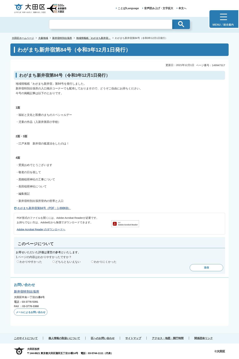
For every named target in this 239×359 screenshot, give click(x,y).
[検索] (110, 24)
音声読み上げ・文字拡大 (158, 8)
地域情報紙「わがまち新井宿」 (93, 38)
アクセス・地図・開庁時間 (168, 338)
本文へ (182, 8)
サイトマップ (133, 338)
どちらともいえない (68, 261)
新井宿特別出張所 (62, 38)
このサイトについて (26, 338)
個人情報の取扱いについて (64, 338)
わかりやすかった (31, 261)
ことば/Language (128, 8)
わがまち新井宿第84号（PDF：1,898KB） (44, 208)
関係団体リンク (203, 338)
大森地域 (43, 38)
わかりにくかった (105, 261)
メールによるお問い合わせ (30, 312)
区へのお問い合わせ (103, 338)
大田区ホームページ (23, 38)
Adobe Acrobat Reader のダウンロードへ (41, 229)
